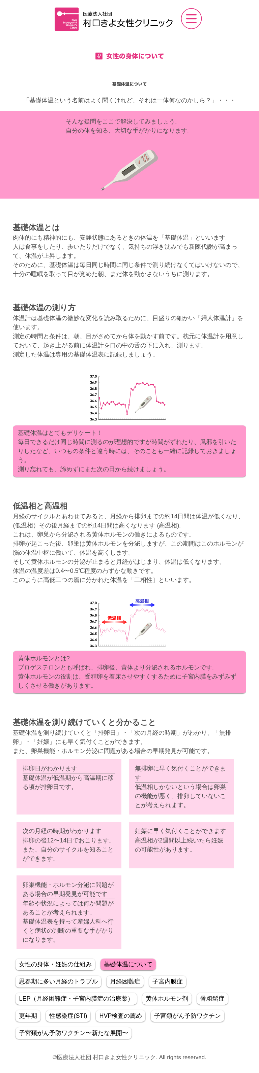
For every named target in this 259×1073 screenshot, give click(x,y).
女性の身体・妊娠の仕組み (55, 964)
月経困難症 (125, 981)
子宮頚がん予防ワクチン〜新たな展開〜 (73, 1033)
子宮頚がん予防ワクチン (187, 1015)
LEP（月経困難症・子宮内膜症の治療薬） (76, 998)
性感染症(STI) (68, 1015)
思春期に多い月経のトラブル (58, 981)
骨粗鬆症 (212, 998)
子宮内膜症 (167, 981)
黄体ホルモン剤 (167, 998)
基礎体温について (128, 964)
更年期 (28, 1015)
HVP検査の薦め (120, 1015)
